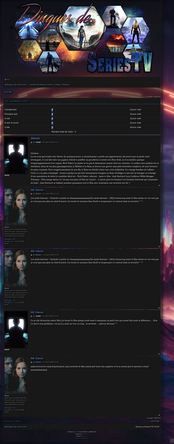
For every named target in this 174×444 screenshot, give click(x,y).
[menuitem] (7, 79)
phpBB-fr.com (84, 434)
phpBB (76, 432)
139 (14, 239)
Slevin (7, 92)
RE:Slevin (37, 190)
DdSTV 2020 (84, 436)
